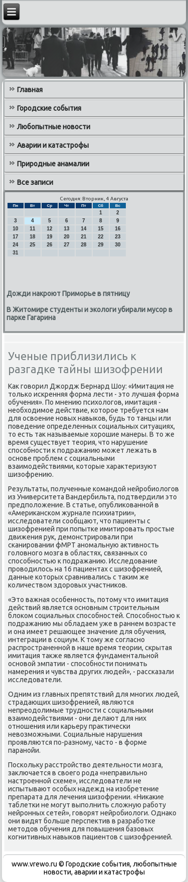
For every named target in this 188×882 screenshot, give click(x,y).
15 (100, 228)
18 (32, 236)
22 (100, 236)
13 (66, 228)
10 (15, 228)
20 (66, 236)
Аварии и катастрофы (53, 145)
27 (66, 244)
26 (49, 244)
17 (15, 236)
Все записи (35, 182)
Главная (30, 90)
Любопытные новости (53, 127)
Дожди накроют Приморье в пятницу (68, 293)
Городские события (49, 108)
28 (83, 244)
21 (83, 236)
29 (100, 244)
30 (117, 244)
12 (49, 228)
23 (117, 236)
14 (83, 228)
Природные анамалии (53, 164)
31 (15, 252)
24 (15, 244)
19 (49, 236)
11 (32, 228)
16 (117, 228)
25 (32, 244)
